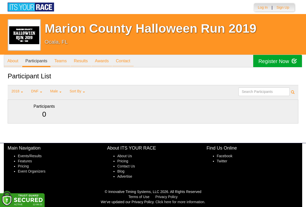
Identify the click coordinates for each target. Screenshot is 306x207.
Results (86, 61)
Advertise (124, 176)
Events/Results (30, 156)
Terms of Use (139, 197)
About (13, 61)
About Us (124, 156)
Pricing (23, 166)
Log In (263, 7)
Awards (108, 61)
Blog (120, 171)
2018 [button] (17, 91)
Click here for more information (180, 202)
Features (25, 161)
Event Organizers (31, 171)
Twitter (222, 161)
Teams (64, 61)
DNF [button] (36, 91)
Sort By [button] (77, 91)
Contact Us (126, 166)
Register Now (277, 61)
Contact (130, 61)
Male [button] (55, 91)
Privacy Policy (166, 197)
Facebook (224, 156)
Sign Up (282, 7)
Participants (38, 61)
